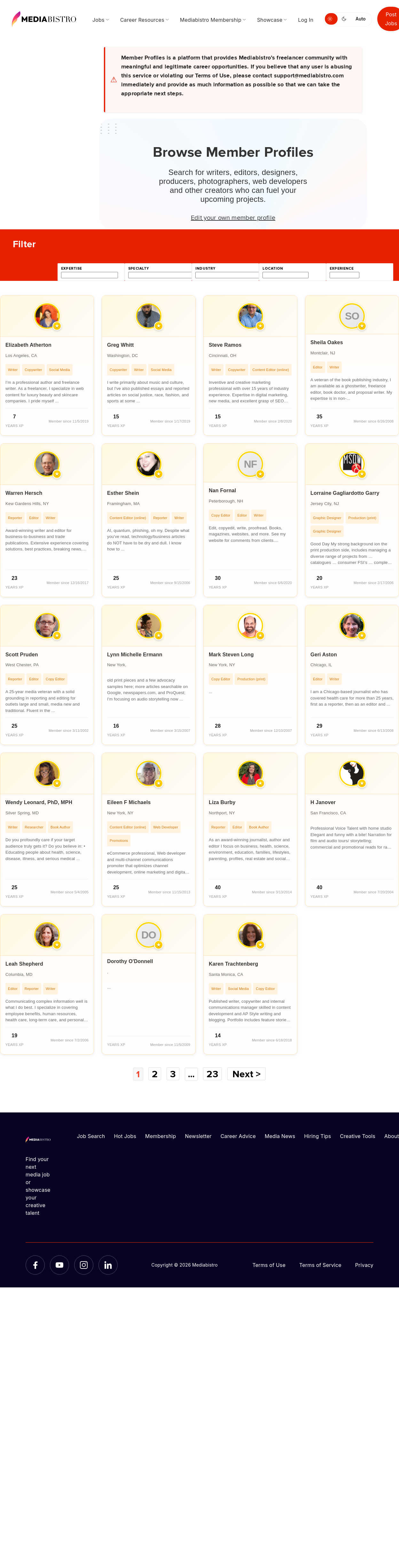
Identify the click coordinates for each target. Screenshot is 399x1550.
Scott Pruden (21, 654)
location (272, 268)
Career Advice (238, 1136)
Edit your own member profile (233, 217)
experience (342, 268)
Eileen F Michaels (129, 802)
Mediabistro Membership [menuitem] (210, 20)
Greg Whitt (120, 345)
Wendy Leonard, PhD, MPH (38, 802)
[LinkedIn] (108, 1264)
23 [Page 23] (214, 1074)
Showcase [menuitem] (269, 20)
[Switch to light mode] (331, 19)
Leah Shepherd (24, 964)
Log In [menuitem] (305, 20)
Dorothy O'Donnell (130, 961)
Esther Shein (123, 493)
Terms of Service (320, 1264)
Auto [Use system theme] (360, 18)
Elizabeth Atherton (28, 345)
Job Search (91, 1136)
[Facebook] (35, 1264)
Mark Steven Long (231, 654)
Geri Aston (323, 654)
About (391, 1136)
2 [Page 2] (154, 1074)
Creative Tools (357, 1136)
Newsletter (198, 1136)
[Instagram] (83, 1264)
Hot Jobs (125, 1136)
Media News (280, 1136)
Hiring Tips (317, 1136)
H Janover (323, 802)
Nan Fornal (222, 490)
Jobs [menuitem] (98, 20)
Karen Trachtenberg (233, 964)
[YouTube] (59, 1264)
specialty (138, 268)
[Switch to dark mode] (345, 19)
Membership (160, 1136)
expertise (71, 268)
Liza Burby (222, 802)
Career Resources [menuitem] (142, 20)
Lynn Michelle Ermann (134, 654)
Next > (248, 1074)
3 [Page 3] (173, 1074)
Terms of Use (269, 1264)
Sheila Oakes (326, 342)
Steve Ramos (225, 345)
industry (205, 268)
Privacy (364, 1264)
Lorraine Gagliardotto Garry (344, 493)
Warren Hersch (24, 493)
